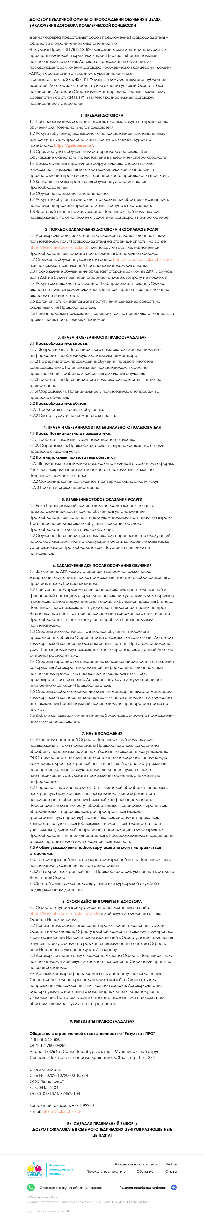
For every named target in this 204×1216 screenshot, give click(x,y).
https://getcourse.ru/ (73, 145)
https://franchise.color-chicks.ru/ (59, 247)
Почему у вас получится (107, 1171)
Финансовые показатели (136, 1164)
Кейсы (171, 1164)
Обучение (145, 1171)
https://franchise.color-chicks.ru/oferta (64, 913)
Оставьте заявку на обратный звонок (71, 1188)
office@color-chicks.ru (63, 1111)
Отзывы (171, 1171)
